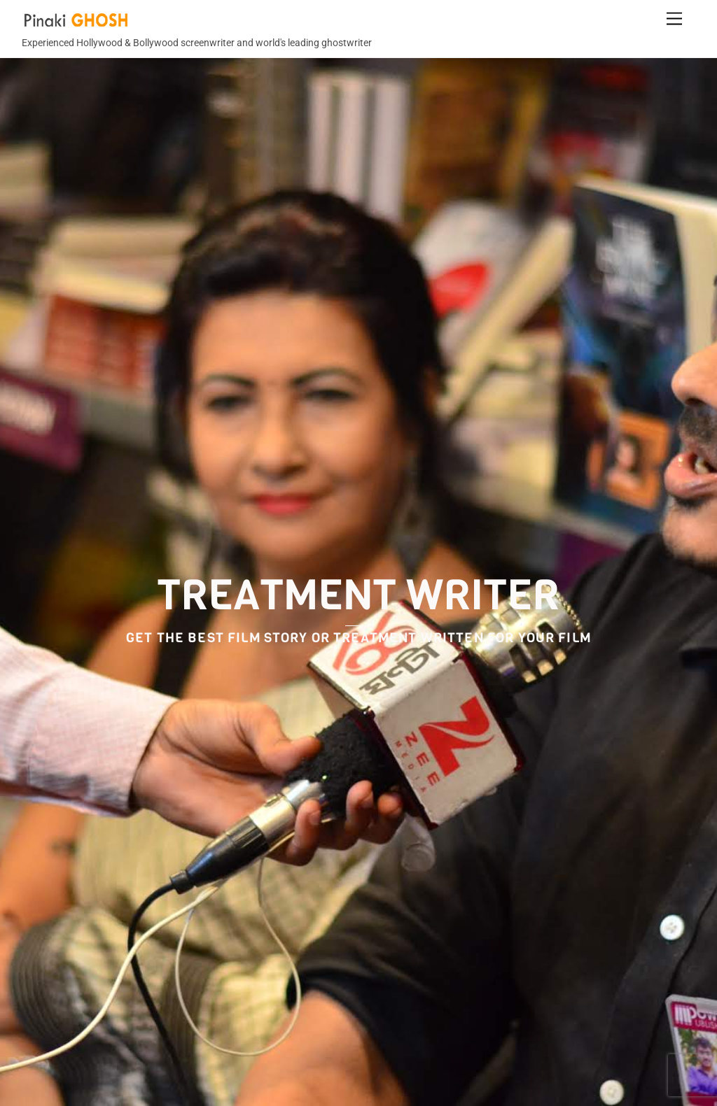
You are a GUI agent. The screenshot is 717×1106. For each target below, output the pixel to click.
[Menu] (674, 19)
